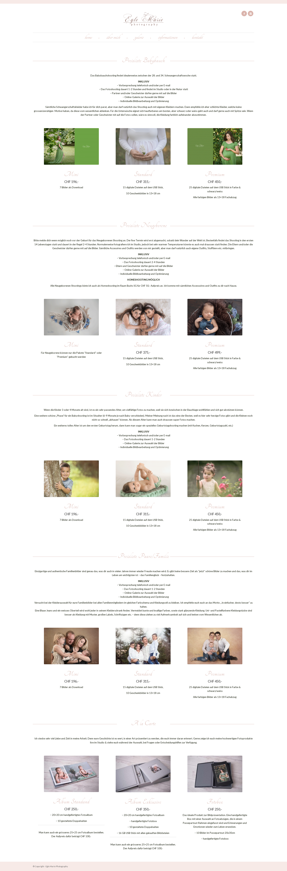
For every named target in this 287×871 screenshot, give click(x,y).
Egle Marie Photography (57, 866)
